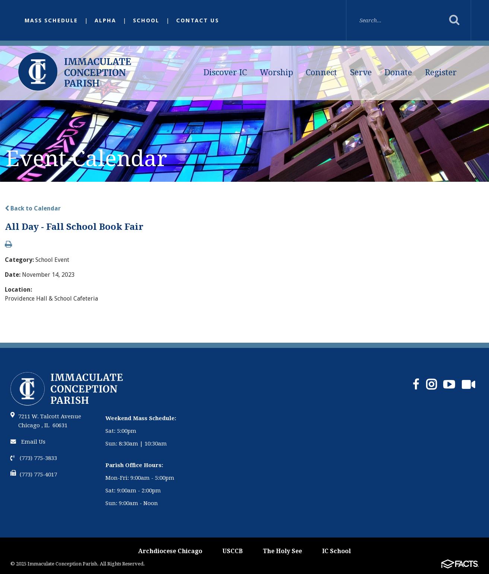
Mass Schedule (51, 20)
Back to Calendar (33, 208)
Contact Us (197, 20)
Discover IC (225, 72)
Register (441, 72)
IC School (336, 551)
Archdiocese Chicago (170, 551)
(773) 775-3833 (33, 458)
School (146, 20)
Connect (321, 72)
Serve (361, 72)
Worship (276, 72)
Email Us (27, 441)
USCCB (232, 551)
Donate (398, 72)
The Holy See (282, 551)
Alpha (105, 20)
